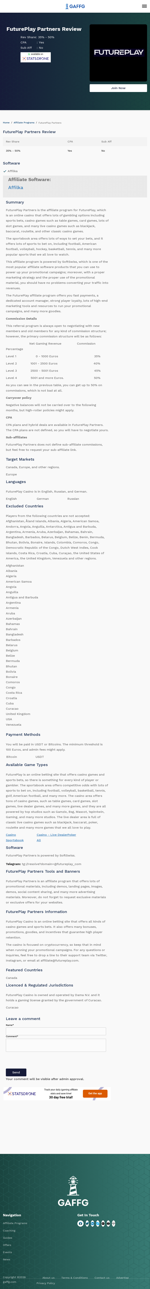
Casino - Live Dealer (52, 835)
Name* (10, 1025)
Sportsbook (15, 840)
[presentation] (35, 1061)
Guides (7, 1237)
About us (48, 1277)
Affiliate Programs (24, 122)
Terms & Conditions (74, 1277)
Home (6, 122)
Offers (7, 1245)
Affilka (15, 187)
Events (7, 1252)
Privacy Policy (46, 1283)
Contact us (102, 1277)
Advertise (122, 1277)
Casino (11, 835)
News (6, 1259)
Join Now (118, 88)
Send (16, 1072)
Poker (71, 835)
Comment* (12, 1036)
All (39, 840)
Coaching (9, 1230)
